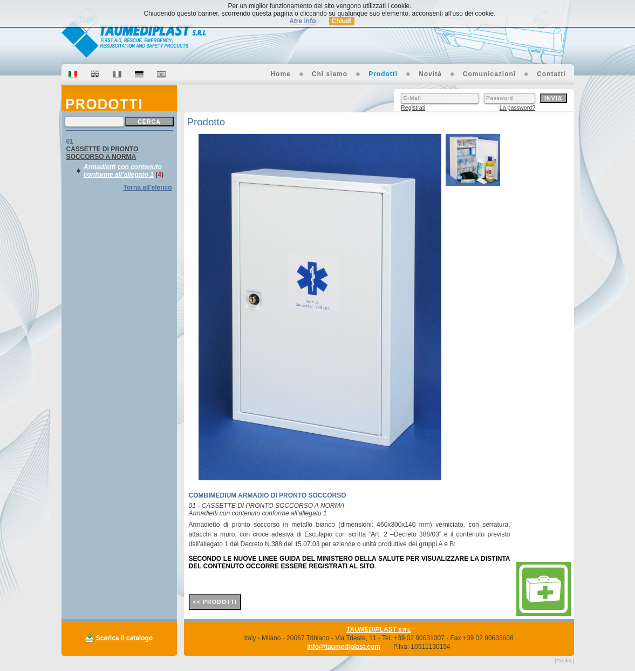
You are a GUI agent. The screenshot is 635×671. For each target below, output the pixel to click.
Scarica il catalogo (124, 638)
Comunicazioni (489, 74)
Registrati (413, 107)
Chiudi (342, 21)
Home (280, 74)
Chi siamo (329, 74)
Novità (430, 74)
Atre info (302, 21)
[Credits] (564, 660)
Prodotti (383, 74)
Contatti (551, 74)
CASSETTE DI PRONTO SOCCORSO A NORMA (102, 152)
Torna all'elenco (148, 187)
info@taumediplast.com (343, 646)
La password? (517, 107)
